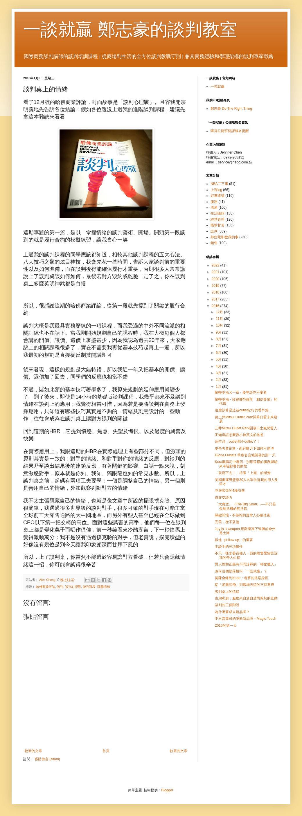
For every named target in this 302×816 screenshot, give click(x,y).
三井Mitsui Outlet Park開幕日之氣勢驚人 (246, 428)
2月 (219, 380)
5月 (219, 359)
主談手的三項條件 (229, 547)
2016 (216, 306)
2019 (216, 286)
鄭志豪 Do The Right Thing (231, 109)
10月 (220, 325)
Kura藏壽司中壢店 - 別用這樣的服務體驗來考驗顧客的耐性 (246, 464)
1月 (219, 387)
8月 (219, 339)
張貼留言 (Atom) (47, 759)
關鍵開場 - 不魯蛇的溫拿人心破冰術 (242, 515)
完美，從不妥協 (227, 522)
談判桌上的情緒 (227, 592)
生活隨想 (217, 213)
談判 (60, 586)
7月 (219, 346)
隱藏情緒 (103, 586)
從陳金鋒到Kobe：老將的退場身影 (241, 578)
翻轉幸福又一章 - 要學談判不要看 (241, 392)
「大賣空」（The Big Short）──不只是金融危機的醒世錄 (245, 506)
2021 (216, 272)
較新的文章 (33, 751)
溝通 (214, 208)
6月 (219, 353)
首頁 (106, 751)
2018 (216, 292)
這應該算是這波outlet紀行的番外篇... (243, 410)
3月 (219, 373)
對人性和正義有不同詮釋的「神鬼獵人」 (246, 564)
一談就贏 (217, 86)
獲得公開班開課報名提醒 (230, 131)
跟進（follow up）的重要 (234, 540)
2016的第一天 (226, 626)
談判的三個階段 (227, 605)
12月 (220, 312)
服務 (214, 202)
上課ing (216, 190)
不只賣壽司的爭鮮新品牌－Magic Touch (245, 619)
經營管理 (217, 219)
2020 (216, 279)
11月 (220, 319)
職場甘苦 (217, 225)
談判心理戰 (73, 586)
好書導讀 (217, 196)
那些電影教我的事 (224, 237)
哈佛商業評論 (45, 586)
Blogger (167, 790)
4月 (219, 366)
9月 (219, 332)
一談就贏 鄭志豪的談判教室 (130, 29)
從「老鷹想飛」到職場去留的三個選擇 (244, 585)
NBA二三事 (219, 184)
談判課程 (89, 586)
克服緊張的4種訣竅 (230, 491)
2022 (216, 265)
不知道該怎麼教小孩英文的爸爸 (239, 435)
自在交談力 (223, 498)
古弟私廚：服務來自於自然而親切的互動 (246, 598)
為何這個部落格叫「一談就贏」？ (241, 571)
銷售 (214, 243)
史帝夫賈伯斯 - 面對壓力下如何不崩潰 (244, 448)
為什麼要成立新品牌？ (232, 612)
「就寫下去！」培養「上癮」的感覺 (243, 473)
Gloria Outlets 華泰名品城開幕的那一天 (245, 455)
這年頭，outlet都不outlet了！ (237, 441)
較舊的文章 (178, 751)
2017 (216, 299)
